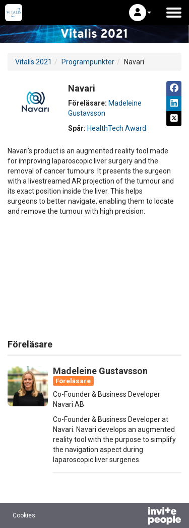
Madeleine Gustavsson (100, 371)
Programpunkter (87, 62)
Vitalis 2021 (33, 62)
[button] (140, 12)
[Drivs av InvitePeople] (138, 517)
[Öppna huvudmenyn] (174, 12)
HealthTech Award (116, 128)
